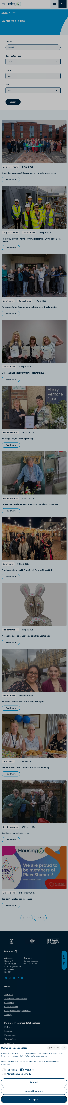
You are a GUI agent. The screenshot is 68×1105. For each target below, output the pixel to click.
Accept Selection (34, 1091)
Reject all (34, 1082)
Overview (54, 1048)
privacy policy (6, 1064)
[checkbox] (9, 1069)
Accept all (34, 1099)
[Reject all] (64, 1047)
